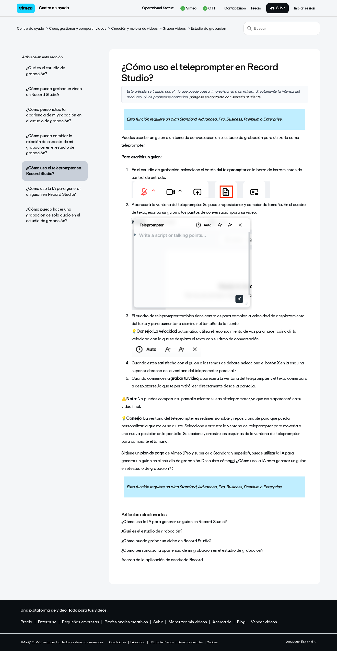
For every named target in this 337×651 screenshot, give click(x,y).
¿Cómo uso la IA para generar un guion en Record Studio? (53, 191)
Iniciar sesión (304, 8)
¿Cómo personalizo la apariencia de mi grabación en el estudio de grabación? (54, 115)
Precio (256, 8)
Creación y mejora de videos (134, 28)
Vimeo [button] (188, 8)
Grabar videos (174, 28)
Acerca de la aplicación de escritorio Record (162, 559)
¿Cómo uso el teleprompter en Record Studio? (53, 171)
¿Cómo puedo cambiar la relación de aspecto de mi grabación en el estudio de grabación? (50, 144)
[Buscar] (282, 28)
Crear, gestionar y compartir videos (77, 28)
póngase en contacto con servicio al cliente (224, 97)
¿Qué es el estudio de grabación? (45, 70)
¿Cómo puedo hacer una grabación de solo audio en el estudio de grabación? (53, 215)
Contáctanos (235, 8)
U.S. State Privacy (161, 642)
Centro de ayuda (54, 8)
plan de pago (152, 453)
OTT (209, 8)
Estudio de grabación (208, 28)
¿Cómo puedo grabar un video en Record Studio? (54, 91)
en (232, 460)
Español (309, 642)
